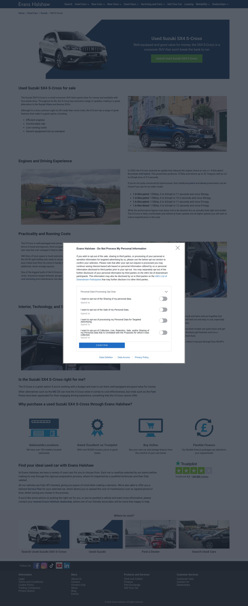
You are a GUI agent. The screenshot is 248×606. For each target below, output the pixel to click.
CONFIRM (102, 345)
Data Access (124, 357)
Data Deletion (106, 357)
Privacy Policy (142, 357)
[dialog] (124, 303)
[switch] (163, 298)
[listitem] (124, 291)
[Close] (179, 249)
